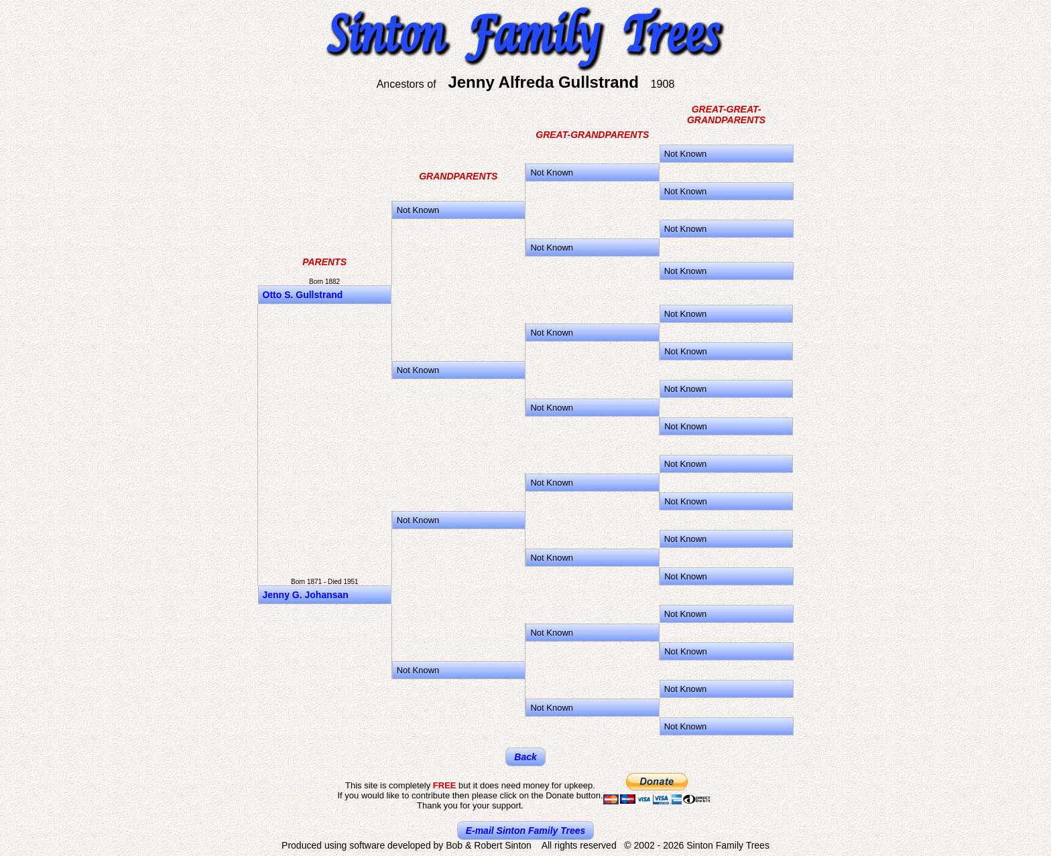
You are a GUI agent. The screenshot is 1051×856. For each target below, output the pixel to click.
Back (525, 757)
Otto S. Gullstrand (303, 294)
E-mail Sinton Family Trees (526, 830)
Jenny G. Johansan (306, 594)
